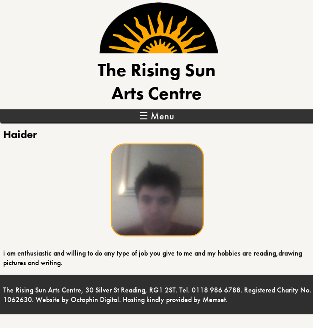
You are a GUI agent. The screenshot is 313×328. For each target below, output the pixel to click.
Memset (214, 299)
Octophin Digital (95, 299)
